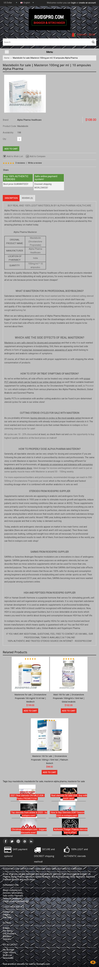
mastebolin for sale (33, 781)
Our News (7, 930)
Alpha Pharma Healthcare (29, 120)
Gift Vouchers (9, 933)
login (73, 2)
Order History (9, 952)
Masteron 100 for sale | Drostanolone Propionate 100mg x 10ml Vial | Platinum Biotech (49, 759)
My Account (8, 949)
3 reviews (20, 163)
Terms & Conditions (12, 898)
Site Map (7, 917)
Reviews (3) (27, 198)
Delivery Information (12, 893)
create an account (87, 2)
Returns (6, 914)
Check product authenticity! (16, 901)
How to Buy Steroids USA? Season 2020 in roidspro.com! (67, 814)
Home (6, 58)
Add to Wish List (13, 156)
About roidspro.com (12, 890)
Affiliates (7, 936)
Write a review (35, 163)
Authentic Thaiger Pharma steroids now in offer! (70, 831)
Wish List (7, 955)
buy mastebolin (15, 781)
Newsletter (8, 958)
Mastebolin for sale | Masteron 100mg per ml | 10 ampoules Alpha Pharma (45, 58)
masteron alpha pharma (55, 781)
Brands (6, 928)
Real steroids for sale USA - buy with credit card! (69, 797)
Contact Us (8, 911)
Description (11, 198)
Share (6, 170)
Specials (7, 939)
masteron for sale (76, 781)
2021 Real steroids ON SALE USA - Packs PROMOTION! (28, 797)
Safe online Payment (13, 895)
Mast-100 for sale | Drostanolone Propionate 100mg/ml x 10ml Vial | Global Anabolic (68, 698)
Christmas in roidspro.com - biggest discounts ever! (29, 831)
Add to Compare (35, 156)
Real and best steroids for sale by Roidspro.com (26, 964)
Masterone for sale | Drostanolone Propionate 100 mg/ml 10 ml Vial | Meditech (30, 698)
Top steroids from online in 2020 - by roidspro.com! (29, 814)
